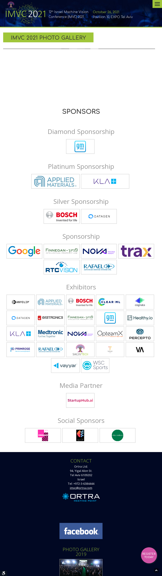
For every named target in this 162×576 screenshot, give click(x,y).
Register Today (149, 556)
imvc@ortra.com (81, 488)
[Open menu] (157, 4)
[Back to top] (156, 570)
